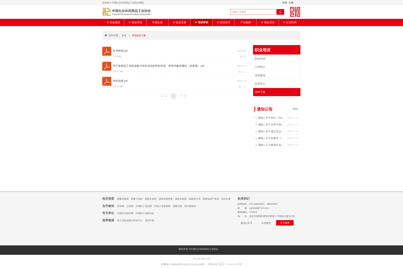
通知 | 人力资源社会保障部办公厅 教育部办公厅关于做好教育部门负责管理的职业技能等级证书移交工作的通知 (272, 144)
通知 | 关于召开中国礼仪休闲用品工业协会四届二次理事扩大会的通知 (272, 124)
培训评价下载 (139, 35)
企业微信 (266, 223)
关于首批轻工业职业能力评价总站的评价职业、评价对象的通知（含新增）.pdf (158, 65)
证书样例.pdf (120, 50)
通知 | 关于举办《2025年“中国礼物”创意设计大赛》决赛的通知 (272, 117)
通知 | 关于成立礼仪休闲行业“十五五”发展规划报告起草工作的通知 (272, 131)
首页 (124, 35)
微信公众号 (246, 223)
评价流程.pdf (120, 80)
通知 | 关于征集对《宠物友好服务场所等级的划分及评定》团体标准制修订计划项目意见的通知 (272, 138)
